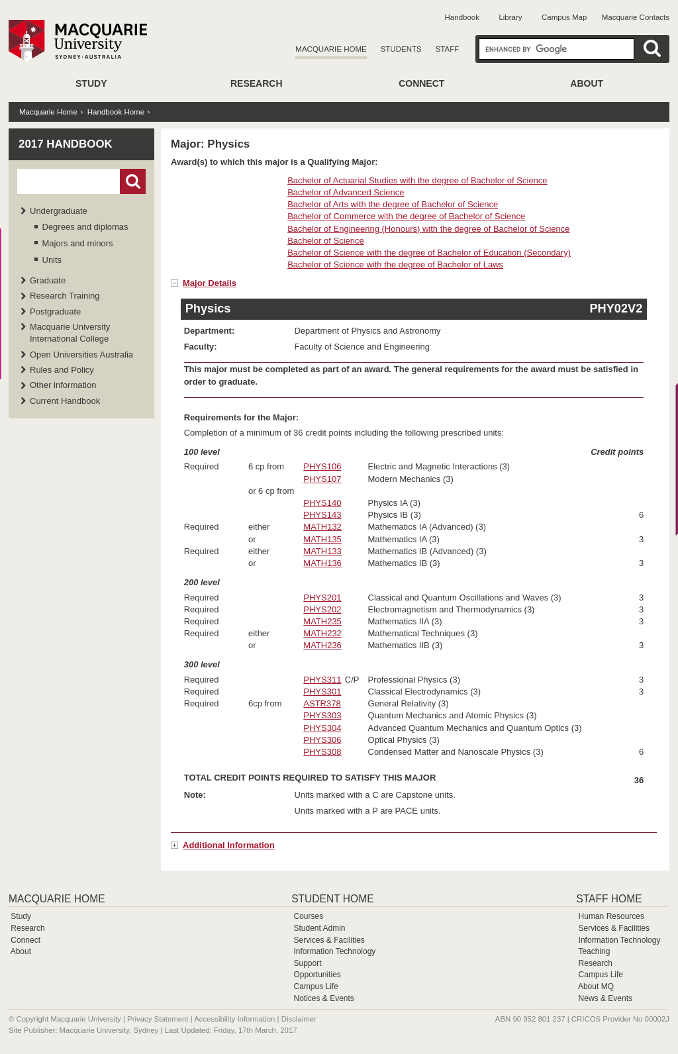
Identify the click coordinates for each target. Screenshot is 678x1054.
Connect (421, 83)
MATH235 (322, 621)
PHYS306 (322, 740)
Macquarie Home (330, 49)
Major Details (209, 283)
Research (256, 83)
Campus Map (564, 17)
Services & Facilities (328, 940)
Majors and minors (77, 243)
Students (401, 49)
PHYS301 (322, 691)
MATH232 (322, 633)
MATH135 (322, 539)
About (586, 83)
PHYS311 (322, 680)
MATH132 (322, 527)
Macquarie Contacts (635, 17)
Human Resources (611, 916)
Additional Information (229, 845)
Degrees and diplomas (85, 227)
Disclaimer (298, 1019)
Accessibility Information (234, 1019)
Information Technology (334, 951)
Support (307, 963)
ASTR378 (321, 703)
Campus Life (315, 986)
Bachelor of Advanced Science (345, 192)
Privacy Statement (157, 1019)
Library (510, 17)
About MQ (596, 986)
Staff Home (609, 898)
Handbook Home (115, 112)
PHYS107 (322, 479)
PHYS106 (322, 466)
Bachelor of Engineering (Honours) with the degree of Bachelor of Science (428, 229)
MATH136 (322, 563)
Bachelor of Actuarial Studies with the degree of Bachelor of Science (417, 180)
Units (52, 260)
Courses (308, 916)
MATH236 (322, 645)
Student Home (332, 898)
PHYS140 (322, 503)
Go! (133, 181)
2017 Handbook (66, 144)
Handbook (462, 17)
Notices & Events (323, 998)
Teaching (594, 951)
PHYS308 (322, 752)
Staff (448, 49)
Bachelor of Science (325, 241)
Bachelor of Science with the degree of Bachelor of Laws (395, 264)
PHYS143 (322, 515)
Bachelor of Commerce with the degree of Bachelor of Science (406, 216)
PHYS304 (322, 728)
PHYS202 (322, 609)
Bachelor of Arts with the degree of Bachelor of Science (392, 204)
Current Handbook (65, 401)
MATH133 (322, 551)
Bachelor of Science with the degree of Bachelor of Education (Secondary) (429, 253)
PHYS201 (322, 597)
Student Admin (319, 928)
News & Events (605, 998)
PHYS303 (322, 715)
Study (91, 83)
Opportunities (316, 974)
